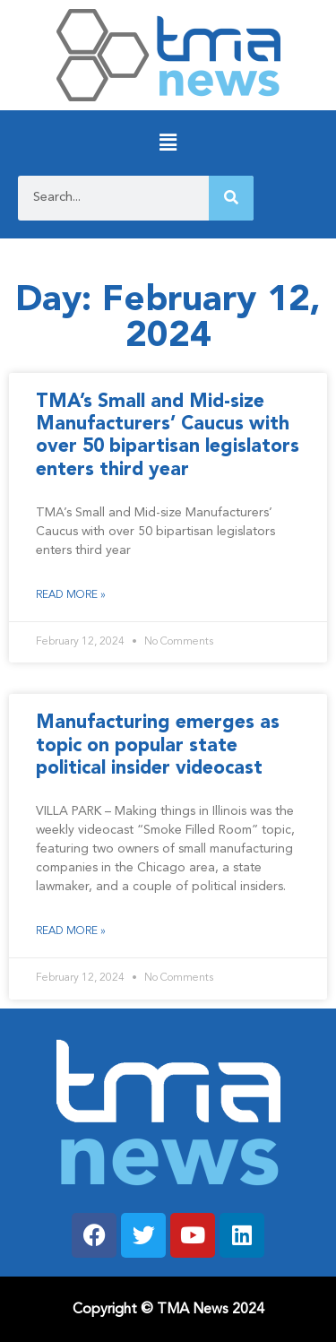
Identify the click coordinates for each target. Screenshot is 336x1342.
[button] (168, 143)
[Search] (231, 198)
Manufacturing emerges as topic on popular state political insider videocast (158, 745)
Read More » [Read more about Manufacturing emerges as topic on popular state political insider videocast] (71, 931)
